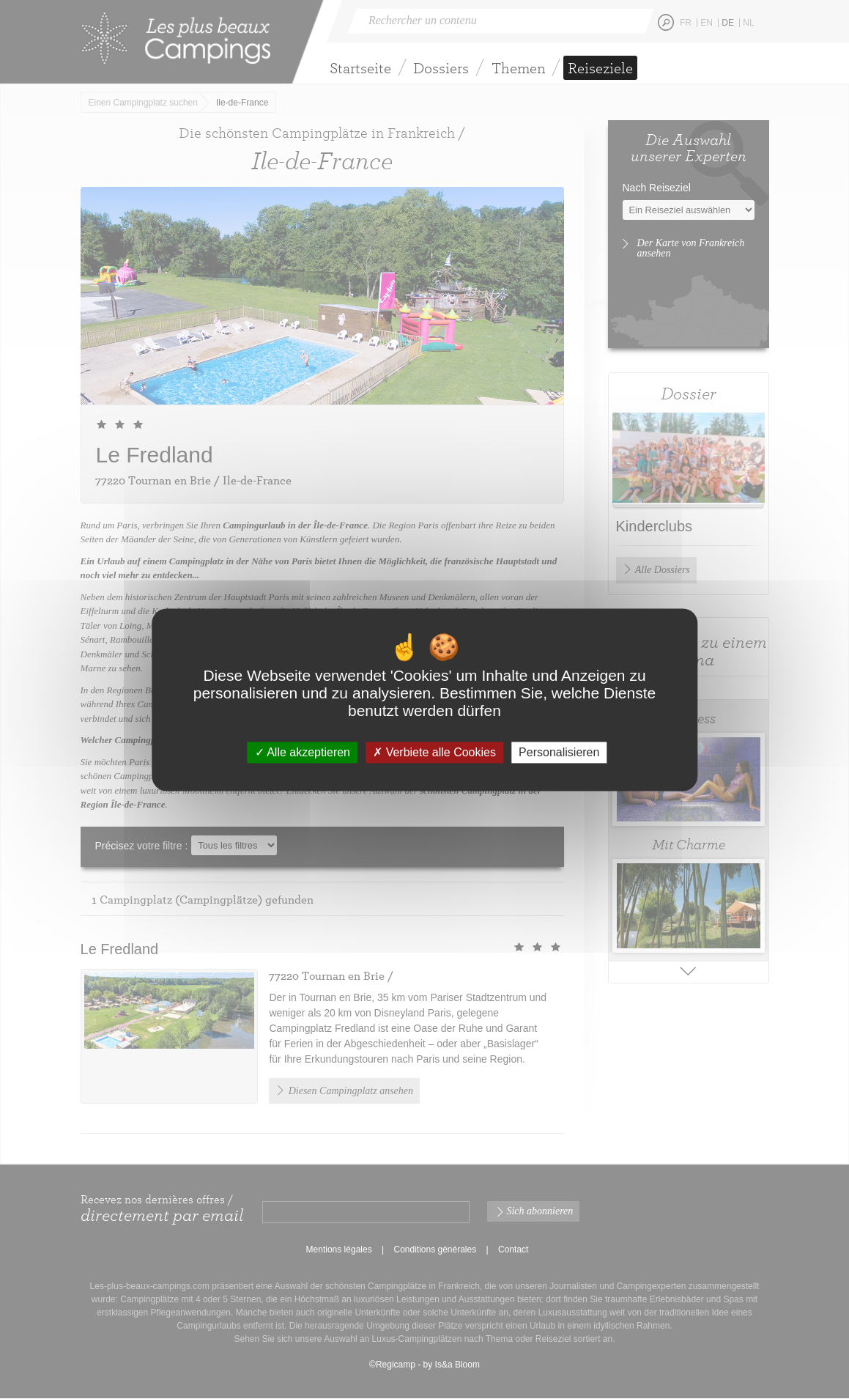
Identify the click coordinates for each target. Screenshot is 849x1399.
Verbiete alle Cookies (434, 752)
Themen (519, 68)
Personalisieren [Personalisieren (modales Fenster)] (559, 752)
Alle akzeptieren (302, 752)
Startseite (360, 68)
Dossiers (441, 68)
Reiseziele (600, 68)
